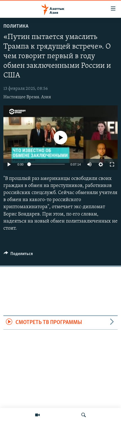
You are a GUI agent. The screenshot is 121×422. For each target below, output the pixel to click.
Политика (15, 26)
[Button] (18, 255)
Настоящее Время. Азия (27, 97)
